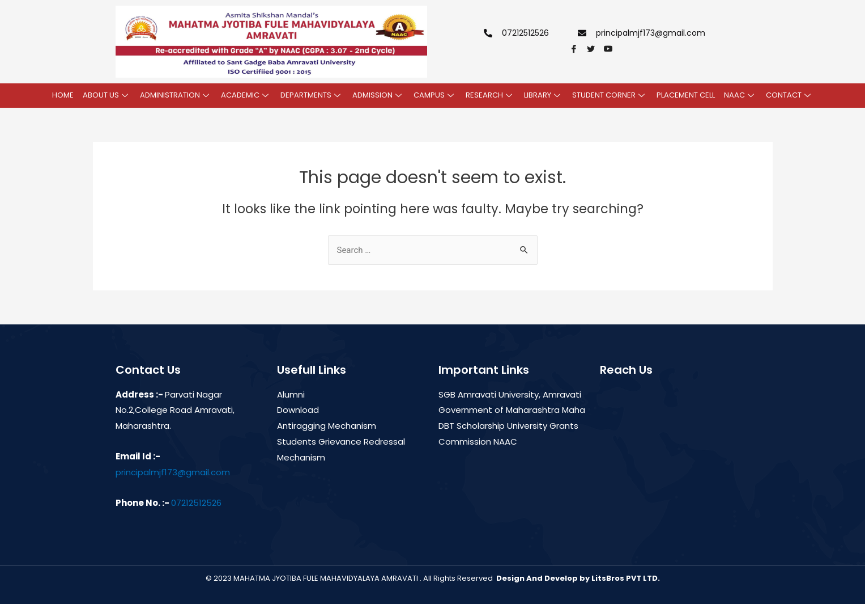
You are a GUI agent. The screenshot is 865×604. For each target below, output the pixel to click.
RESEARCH (490, 95)
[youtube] (611, 48)
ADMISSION (378, 95)
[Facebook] (577, 48)
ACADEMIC (246, 95)
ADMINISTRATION (176, 95)
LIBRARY (543, 95)
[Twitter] (594, 48)
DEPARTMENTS (311, 95)
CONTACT (789, 95)
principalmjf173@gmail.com (173, 472)
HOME (63, 95)
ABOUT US (107, 95)
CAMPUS (435, 95)
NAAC (740, 95)
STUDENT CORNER (609, 95)
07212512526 (196, 503)
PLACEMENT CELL (686, 95)
